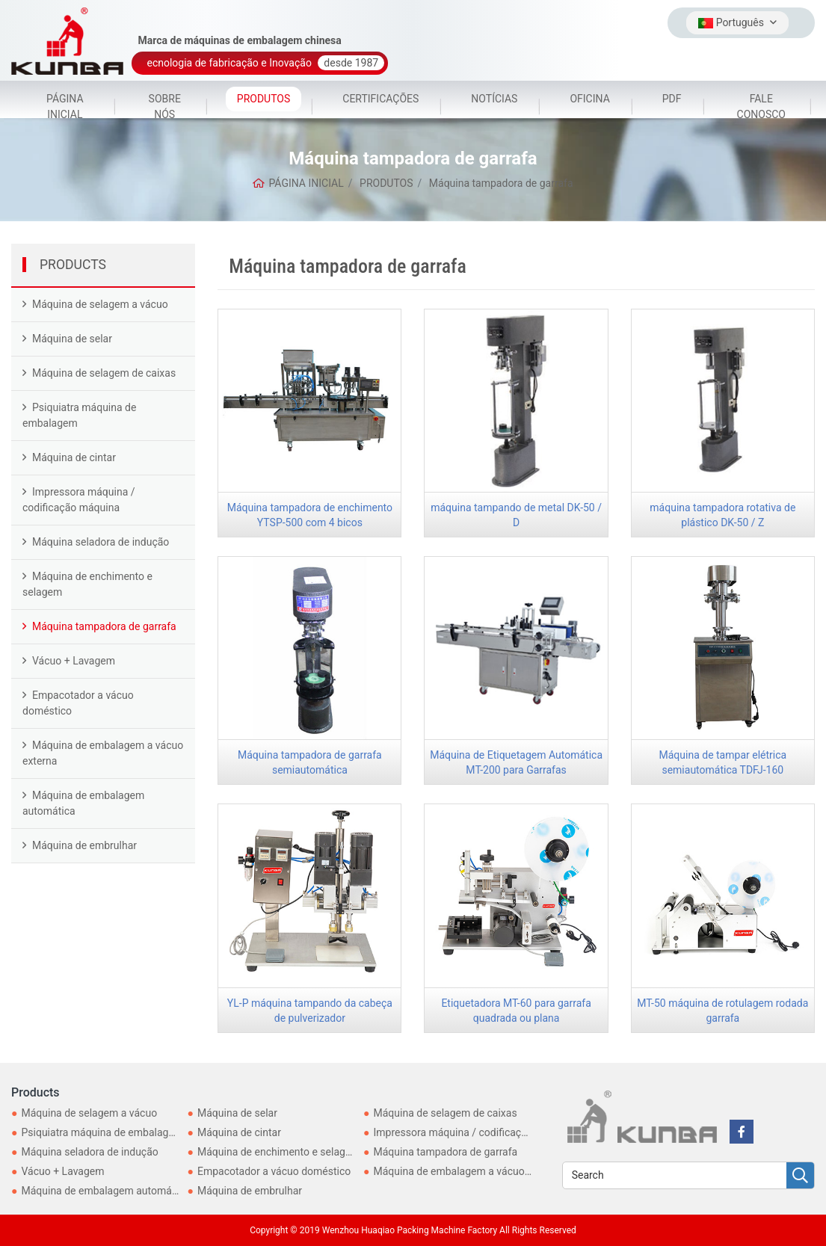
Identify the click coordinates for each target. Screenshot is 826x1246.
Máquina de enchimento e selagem (87, 584)
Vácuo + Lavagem (73, 661)
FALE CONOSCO (761, 106)
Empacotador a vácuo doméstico (78, 703)
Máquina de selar (72, 339)
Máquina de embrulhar (84, 845)
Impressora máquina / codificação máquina (78, 499)
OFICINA (589, 99)
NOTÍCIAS (494, 99)
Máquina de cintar (74, 457)
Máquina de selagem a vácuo (100, 304)
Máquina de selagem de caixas (104, 373)
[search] (800, 1176)
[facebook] (741, 1132)
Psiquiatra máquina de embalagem (79, 415)
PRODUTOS (263, 99)
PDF (672, 99)
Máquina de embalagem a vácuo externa (102, 753)
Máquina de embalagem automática (83, 803)
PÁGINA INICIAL (65, 106)
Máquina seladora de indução (100, 542)
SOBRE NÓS (165, 106)
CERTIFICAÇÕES (380, 99)
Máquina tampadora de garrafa (104, 626)
